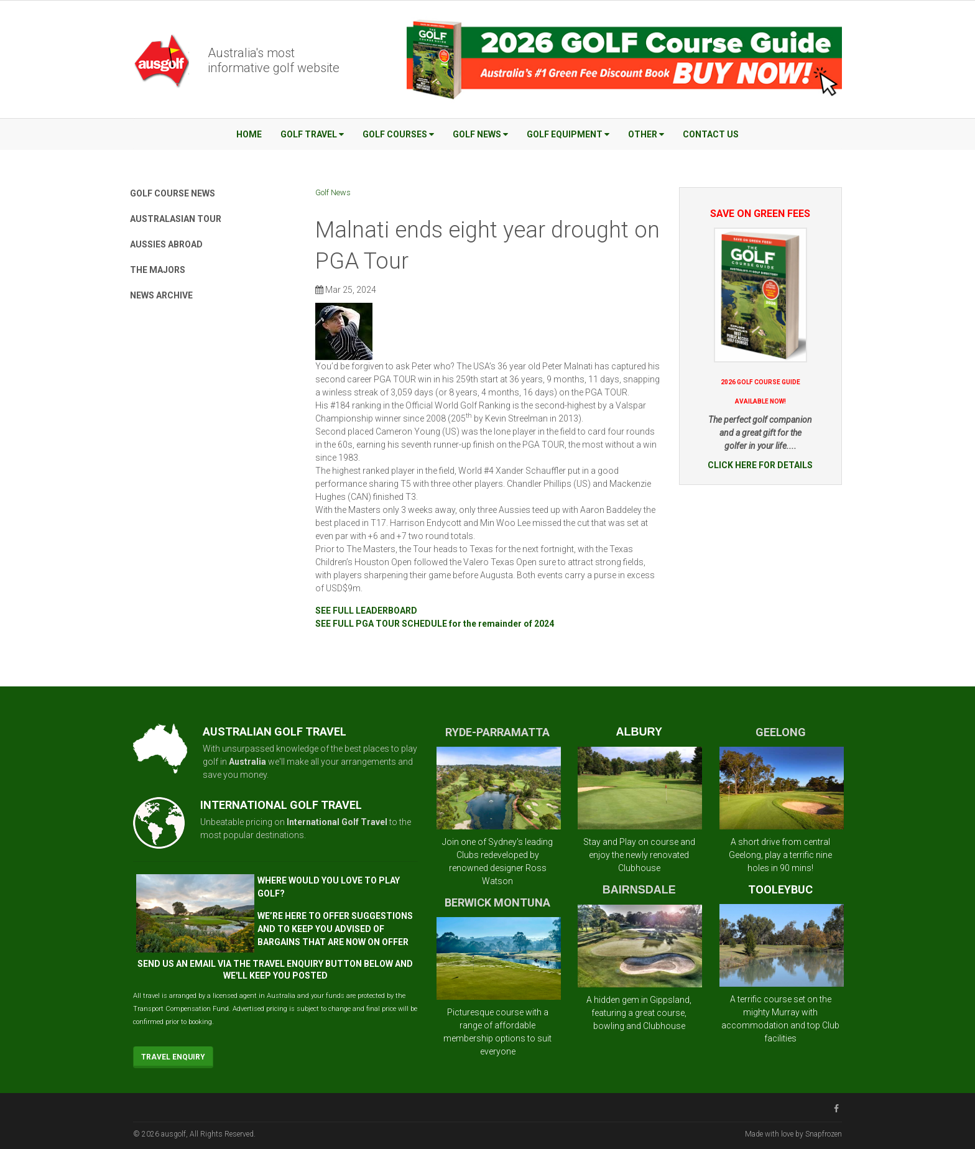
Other (646, 134)
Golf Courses (398, 134)
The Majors (157, 270)
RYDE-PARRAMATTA (497, 732)
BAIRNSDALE (639, 890)
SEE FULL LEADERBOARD (366, 611)
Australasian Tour (175, 219)
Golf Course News (172, 193)
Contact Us (711, 134)
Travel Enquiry (173, 1057)
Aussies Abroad (166, 244)
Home (249, 134)
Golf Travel (312, 134)
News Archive (161, 295)
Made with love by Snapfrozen (793, 1134)
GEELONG (781, 732)
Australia (247, 762)
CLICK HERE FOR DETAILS (760, 465)
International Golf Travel (337, 822)
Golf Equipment (568, 134)
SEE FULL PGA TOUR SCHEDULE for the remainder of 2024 (434, 624)
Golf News (480, 134)
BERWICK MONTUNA (497, 902)
